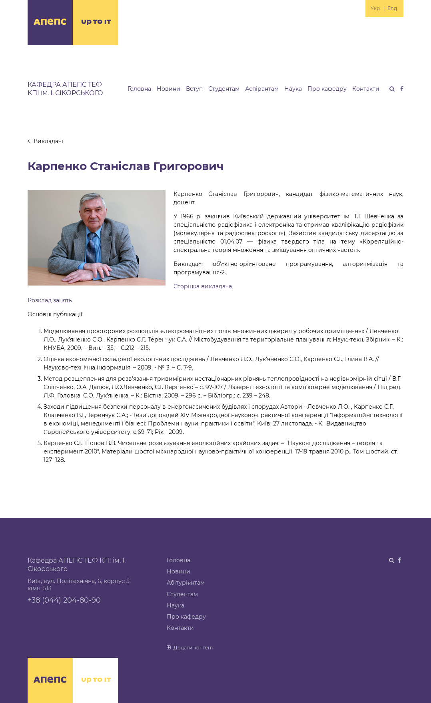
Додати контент (190, 648)
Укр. (376, 8)
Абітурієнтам (186, 582)
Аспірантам (262, 88)
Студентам (223, 88)
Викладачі (45, 141)
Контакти (365, 88)
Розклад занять (50, 300)
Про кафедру (327, 88)
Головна (139, 88)
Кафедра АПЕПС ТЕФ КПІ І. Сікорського (65, 89)
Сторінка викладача (203, 286)
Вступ (194, 88)
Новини (168, 88)
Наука (293, 88)
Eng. (392, 8)
